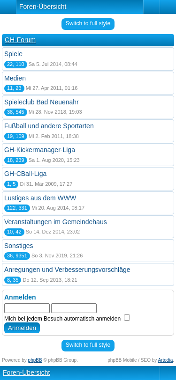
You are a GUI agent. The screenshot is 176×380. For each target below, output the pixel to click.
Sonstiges (18, 245)
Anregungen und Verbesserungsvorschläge (67, 269)
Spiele (13, 54)
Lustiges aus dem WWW (40, 198)
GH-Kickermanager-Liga (39, 149)
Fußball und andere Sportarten (49, 126)
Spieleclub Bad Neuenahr (41, 102)
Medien (15, 78)
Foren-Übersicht (42, 6)
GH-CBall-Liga (25, 173)
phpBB (35, 360)
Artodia (165, 360)
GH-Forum (20, 40)
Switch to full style (88, 23)
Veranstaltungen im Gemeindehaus (55, 222)
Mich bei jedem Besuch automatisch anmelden (67, 318)
